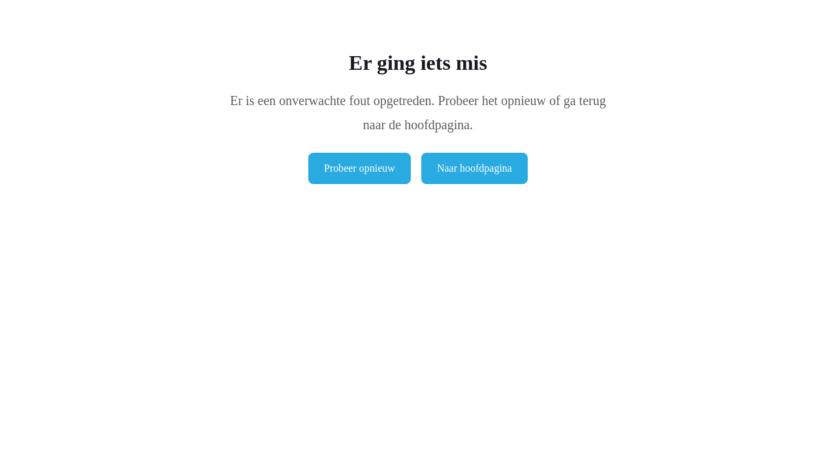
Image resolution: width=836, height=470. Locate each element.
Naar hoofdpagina (474, 168)
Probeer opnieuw (359, 168)
